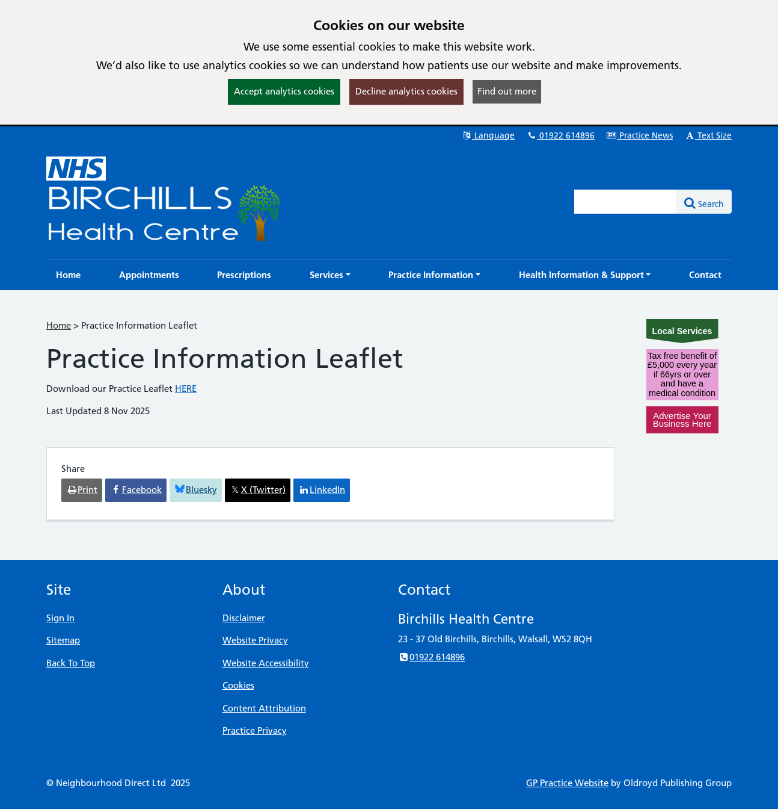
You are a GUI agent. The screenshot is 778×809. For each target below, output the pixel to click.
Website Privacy (255, 640)
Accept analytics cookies (284, 91)
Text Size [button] (708, 135)
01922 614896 (560, 135)
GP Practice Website (567, 783)
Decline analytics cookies (406, 91)
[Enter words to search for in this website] (626, 202)
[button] (330, 274)
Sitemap (63, 640)
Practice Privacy (254, 730)
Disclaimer (243, 618)
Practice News (639, 135)
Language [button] (488, 135)
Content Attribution (264, 708)
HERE (186, 388)
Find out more (506, 91)
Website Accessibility (265, 663)
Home (58, 325)
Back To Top (70, 663)
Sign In (60, 618)
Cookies (238, 685)
